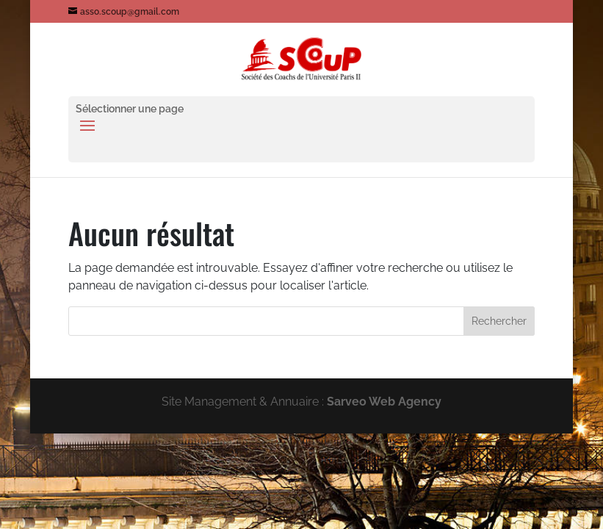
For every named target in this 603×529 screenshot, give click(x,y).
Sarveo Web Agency (384, 402)
